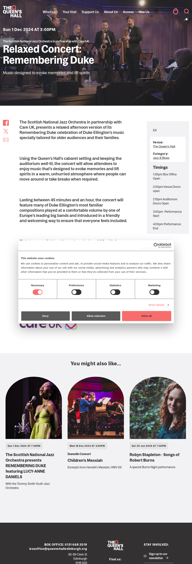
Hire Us (144, 12)
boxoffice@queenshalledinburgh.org (58, 549)
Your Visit (70, 12)
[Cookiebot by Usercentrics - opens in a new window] (156, 245)
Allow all (146, 315)
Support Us (90, 12)
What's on (50, 12)
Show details (156, 304)
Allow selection (96, 315)
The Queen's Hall (26, 11)
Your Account (175, 11)
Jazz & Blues (161, 158)
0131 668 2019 (76, 544)
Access (128, 12)
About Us (111, 12)
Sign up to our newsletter (158, 556)
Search (186, 11)
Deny (45, 315)
